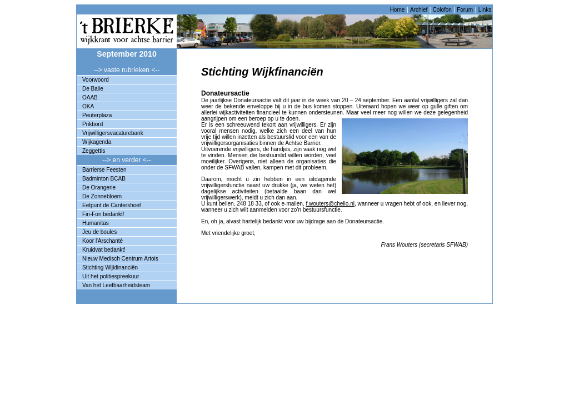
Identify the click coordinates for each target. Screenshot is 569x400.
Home (397, 10)
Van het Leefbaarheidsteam (116, 285)
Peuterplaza (97, 115)
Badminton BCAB (104, 179)
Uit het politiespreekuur (110, 276)
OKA (88, 106)
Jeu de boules (99, 232)
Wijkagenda (96, 142)
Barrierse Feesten (104, 170)
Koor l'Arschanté (102, 241)
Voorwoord (95, 80)
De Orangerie (99, 187)
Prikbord (92, 124)
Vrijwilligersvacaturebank (112, 133)
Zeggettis (93, 151)
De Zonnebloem (102, 196)
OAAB (90, 97)
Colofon (441, 10)
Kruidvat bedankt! (104, 250)
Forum (464, 10)
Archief (418, 10)
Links (484, 10)
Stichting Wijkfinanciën (110, 267)
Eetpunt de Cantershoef (111, 205)
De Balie (92, 89)
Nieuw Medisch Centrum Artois (120, 259)
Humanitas (95, 223)
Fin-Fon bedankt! (103, 214)
